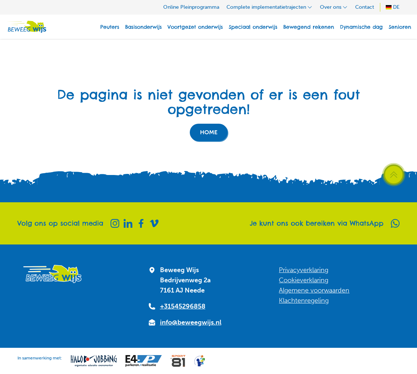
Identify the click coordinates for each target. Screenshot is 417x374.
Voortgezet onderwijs (195, 27)
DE (393, 7)
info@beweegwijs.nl (190, 322)
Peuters (109, 27)
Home (208, 132)
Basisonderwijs (143, 27)
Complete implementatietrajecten (269, 7)
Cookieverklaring (303, 280)
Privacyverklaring (303, 270)
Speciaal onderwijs (253, 27)
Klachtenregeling (304, 301)
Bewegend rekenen (308, 27)
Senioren (400, 27)
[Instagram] (115, 223)
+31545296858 (182, 306)
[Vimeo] (154, 223)
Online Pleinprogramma (191, 7)
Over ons (334, 7)
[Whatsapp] (395, 223)
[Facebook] (141, 223)
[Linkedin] (128, 223)
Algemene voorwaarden (314, 290)
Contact (364, 7)
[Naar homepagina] (26, 26)
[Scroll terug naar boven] (393, 174)
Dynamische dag (361, 27)
